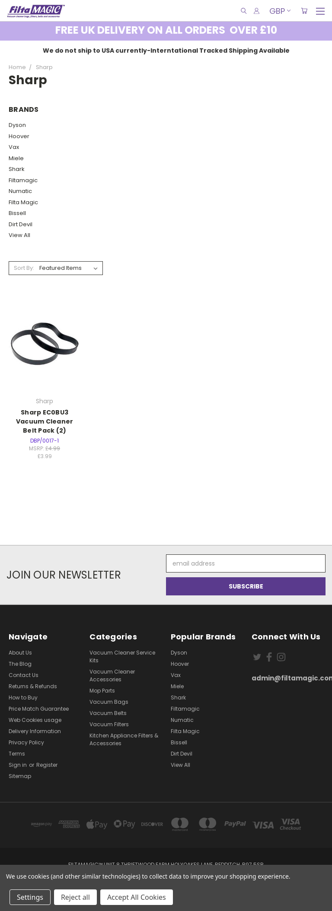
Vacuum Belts (108, 713)
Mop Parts (102, 690)
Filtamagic (23, 180)
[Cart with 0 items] (304, 11)
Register (46, 765)
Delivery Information (35, 731)
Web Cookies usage (35, 720)
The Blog (20, 663)
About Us (20, 652)
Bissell (17, 213)
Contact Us (23, 675)
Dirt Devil (20, 224)
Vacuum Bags (108, 701)
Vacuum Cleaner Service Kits (122, 656)
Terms (17, 753)
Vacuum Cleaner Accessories (112, 675)
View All (19, 235)
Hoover (19, 136)
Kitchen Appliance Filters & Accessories (123, 739)
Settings (30, 897)
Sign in (18, 765)
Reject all (75, 897)
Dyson (17, 125)
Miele (16, 158)
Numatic (20, 191)
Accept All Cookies (136, 897)
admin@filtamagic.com (287, 678)
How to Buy (23, 697)
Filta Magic (23, 202)
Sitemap (20, 776)
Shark (17, 169)
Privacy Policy (26, 742)
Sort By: (24, 268)
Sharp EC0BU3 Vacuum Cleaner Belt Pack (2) (44, 421)
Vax (14, 147)
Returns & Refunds (33, 686)
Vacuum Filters (109, 724)
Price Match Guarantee (39, 708)
